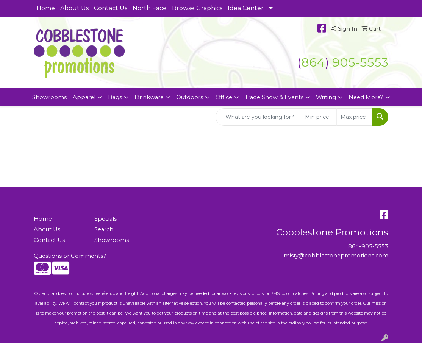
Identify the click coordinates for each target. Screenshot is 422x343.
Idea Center (246, 8)
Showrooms (49, 97)
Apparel (84, 97)
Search (103, 229)
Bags (115, 97)
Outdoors (189, 97)
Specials (105, 218)
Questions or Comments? (70, 256)
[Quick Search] (258, 117)
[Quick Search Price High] (354, 117)
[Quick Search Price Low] (319, 117)
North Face (150, 8)
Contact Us (110, 8)
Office (224, 97)
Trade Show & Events (274, 97)
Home (45, 8)
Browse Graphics (197, 8)
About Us (74, 8)
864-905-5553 (368, 246)
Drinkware (149, 97)
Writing (326, 97)
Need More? (366, 97)
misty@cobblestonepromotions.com (336, 255)
